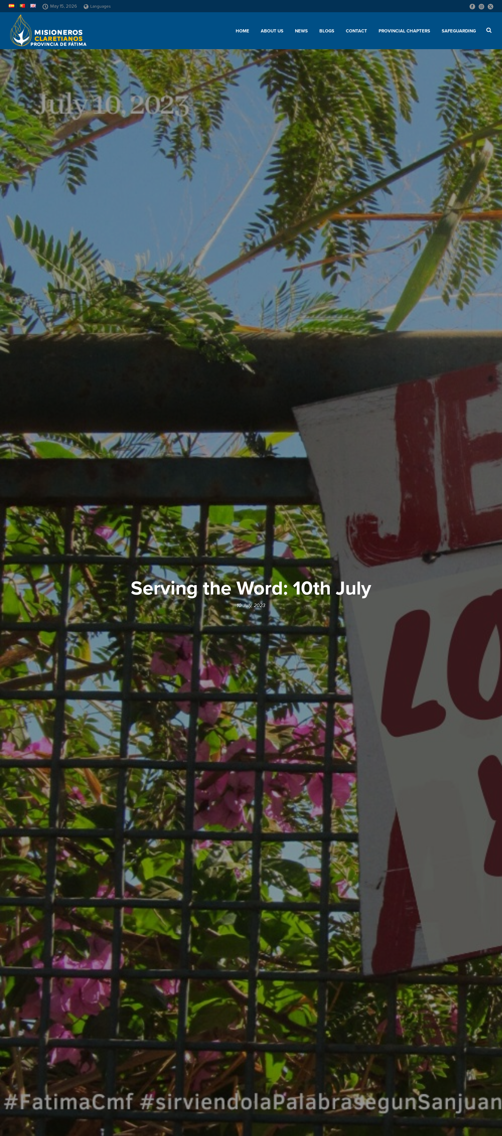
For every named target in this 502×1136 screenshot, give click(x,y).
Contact (356, 31)
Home (242, 31)
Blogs (326, 31)
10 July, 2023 (251, 605)
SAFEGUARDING (459, 31)
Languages (97, 6)
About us (272, 31)
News (301, 31)
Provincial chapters (404, 31)
